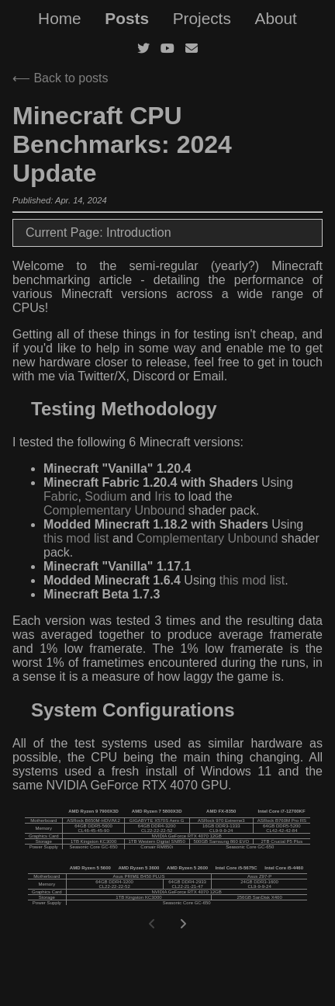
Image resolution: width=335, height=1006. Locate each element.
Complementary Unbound (114, 510)
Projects (202, 18)
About (276, 18)
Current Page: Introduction (98, 232)
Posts (127, 18)
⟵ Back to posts (60, 78)
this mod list (76, 538)
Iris (162, 496)
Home (59, 18)
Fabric (60, 496)
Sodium (105, 496)
